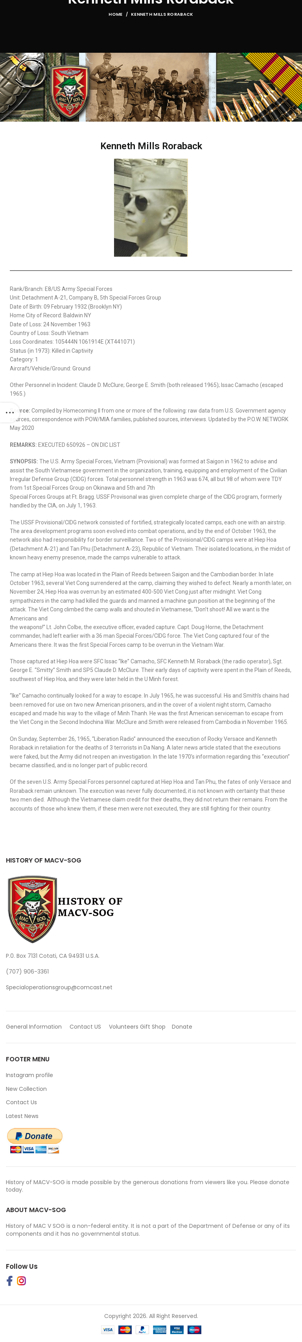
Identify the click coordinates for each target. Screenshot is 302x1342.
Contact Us (21, 1102)
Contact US (85, 1027)
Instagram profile (29, 1075)
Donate (183, 1027)
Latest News (22, 1116)
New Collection (26, 1089)
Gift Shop (153, 1027)
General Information (34, 1027)
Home (115, 14)
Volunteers (123, 1027)
